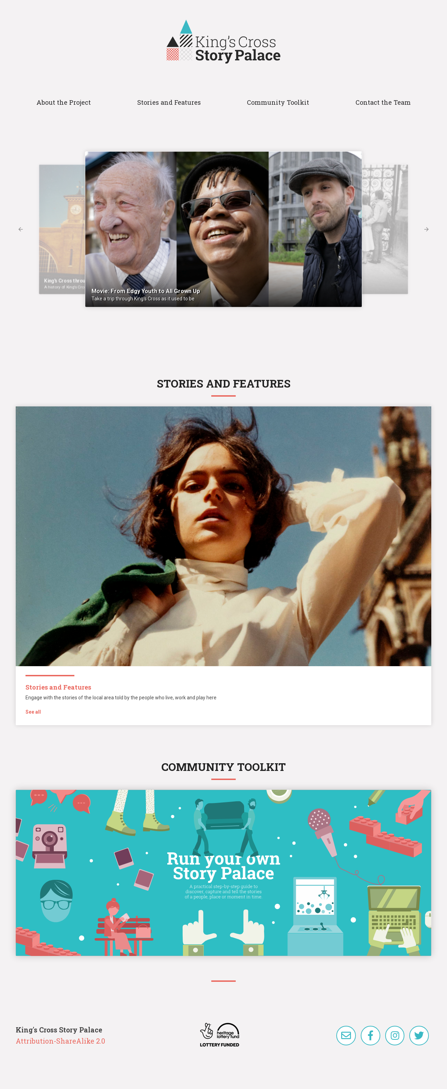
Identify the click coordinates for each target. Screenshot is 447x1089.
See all (33, 712)
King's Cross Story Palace (223, 42)
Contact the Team (383, 102)
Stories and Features (169, 102)
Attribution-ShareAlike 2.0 (60, 1040)
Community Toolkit (278, 102)
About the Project (63, 102)
